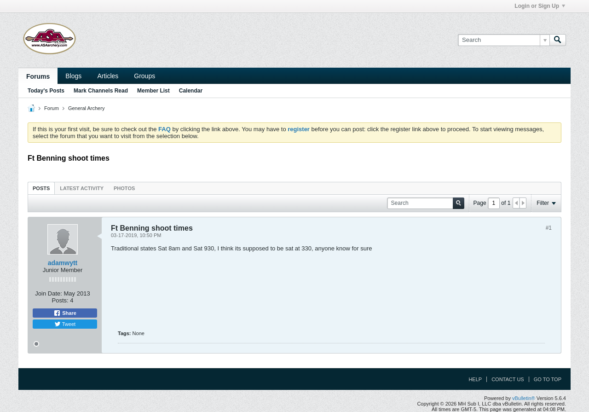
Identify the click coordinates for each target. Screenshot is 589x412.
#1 (549, 228)
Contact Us (507, 379)
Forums (38, 76)
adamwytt (63, 263)
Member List (153, 90)
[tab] (41, 188)
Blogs (73, 76)
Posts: (60, 300)
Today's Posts (46, 90)
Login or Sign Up (539, 6)
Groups (144, 76)
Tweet (64, 324)
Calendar (190, 90)
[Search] (503, 40)
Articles (107, 76)
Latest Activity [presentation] (82, 188)
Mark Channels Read (101, 90)
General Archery (86, 108)
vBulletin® (523, 398)
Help (475, 379)
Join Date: (48, 293)
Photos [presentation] (124, 188)
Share (64, 313)
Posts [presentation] (41, 188)
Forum (51, 108)
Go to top (547, 379)
